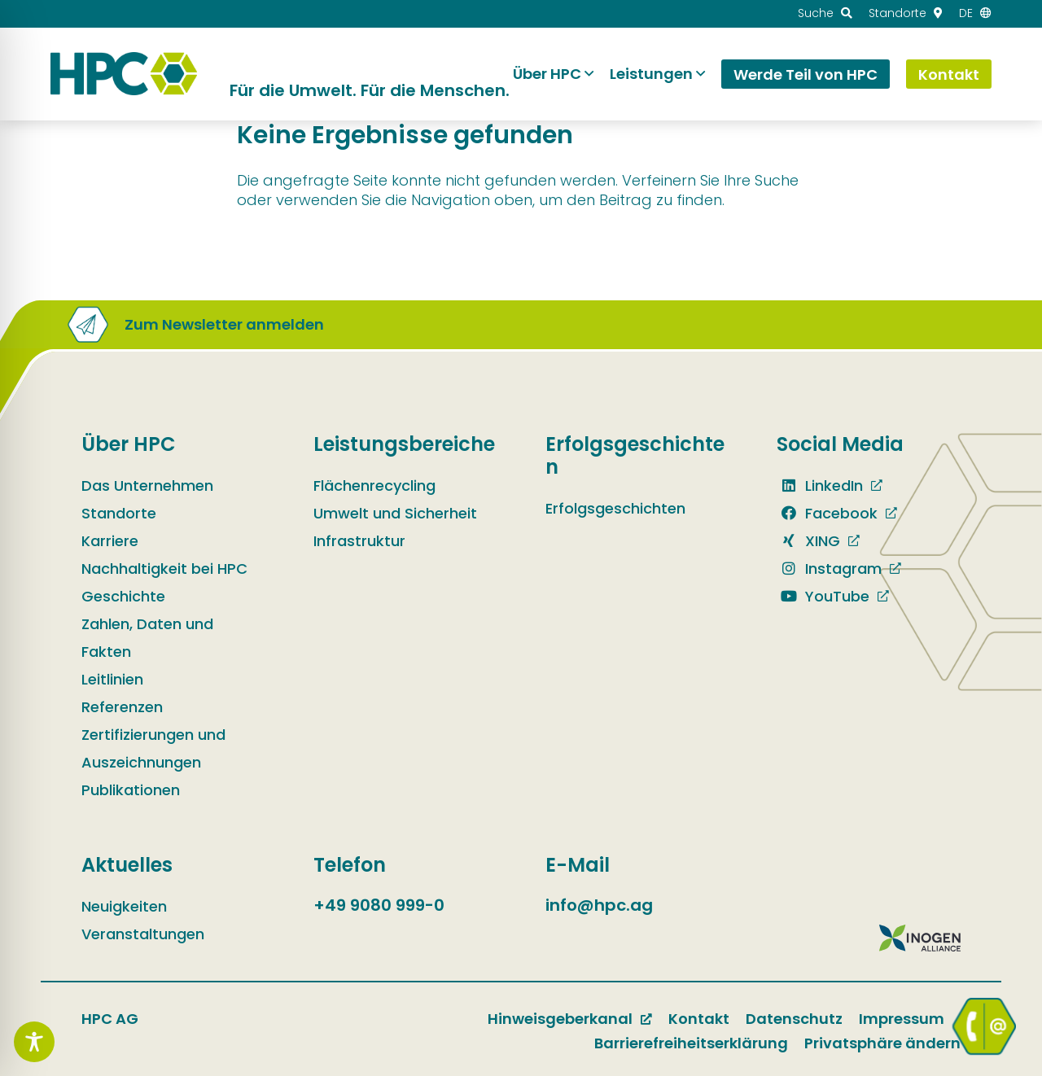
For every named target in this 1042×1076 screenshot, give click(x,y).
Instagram (829, 568)
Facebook (827, 513)
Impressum (901, 1018)
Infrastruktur (359, 541)
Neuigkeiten (124, 906)
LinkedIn (820, 485)
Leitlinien (112, 679)
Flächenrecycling (374, 485)
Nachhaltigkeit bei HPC (164, 568)
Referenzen (122, 707)
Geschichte (123, 596)
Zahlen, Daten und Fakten (147, 638)
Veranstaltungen (142, 934)
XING (808, 541)
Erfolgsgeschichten (615, 508)
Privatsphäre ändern (882, 1043)
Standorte (118, 513)
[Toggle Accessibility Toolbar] (34, 1042)
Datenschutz (794, 1018)
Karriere (109, 541)
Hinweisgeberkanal (560, 1018)
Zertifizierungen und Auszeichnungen (153, 748)
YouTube (823, 596)
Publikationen (130, 790)
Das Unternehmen (147, 485)
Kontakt (698, 1018)
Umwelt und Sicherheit (395, 513)
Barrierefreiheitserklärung (691, 1043)
